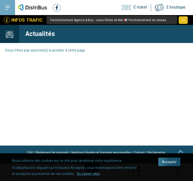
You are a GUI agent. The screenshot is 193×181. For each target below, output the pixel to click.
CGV (30, 152)
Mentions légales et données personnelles (101, 152)
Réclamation (156, 152)
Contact (139, 152)
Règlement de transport (52, 152)
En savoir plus (88, 174)
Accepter (169, 162)
